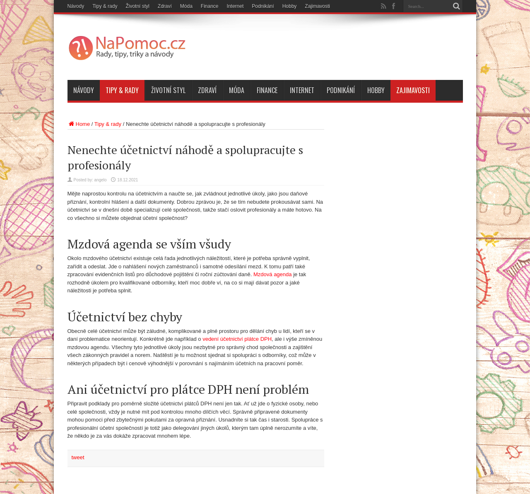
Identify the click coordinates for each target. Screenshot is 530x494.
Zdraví (165, 6)
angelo (100, 180)
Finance (210, 6)
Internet (235, 6)
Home (78, 124)
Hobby (289, 6)
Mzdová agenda (272, 274)
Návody (75, 6)
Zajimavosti (317, 6)
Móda (186, 6)
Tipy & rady (104, 6)
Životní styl (137, 6)
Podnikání (263, 6)
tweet (78, 457)
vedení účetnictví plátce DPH (237, 339)
